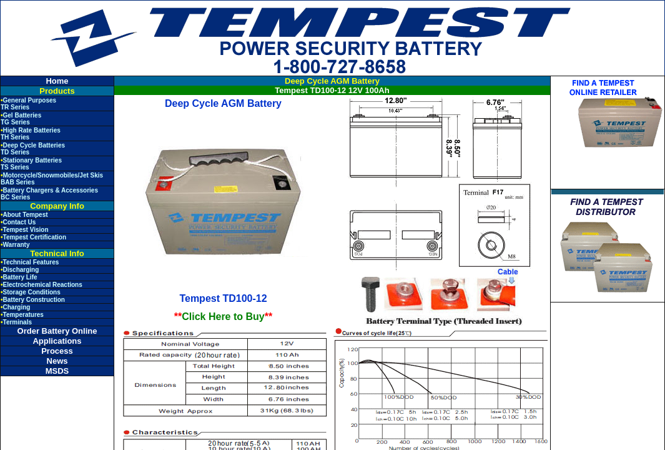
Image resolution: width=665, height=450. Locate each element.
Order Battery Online (57, 331)
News (57, 361)
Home (57, 81)
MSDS (57, 371)
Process (57, 351)
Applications (56, 341)
